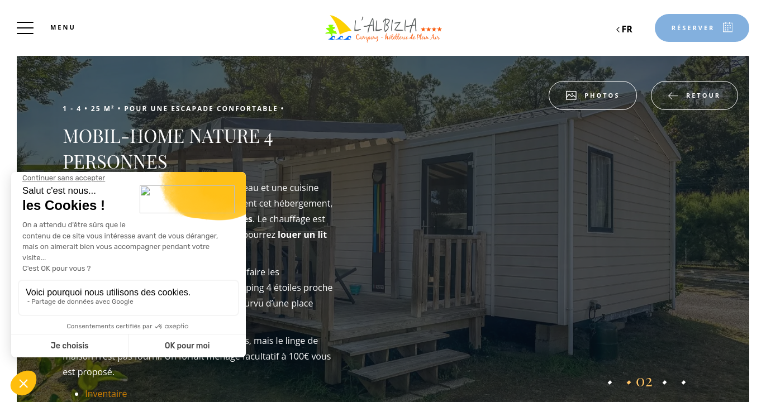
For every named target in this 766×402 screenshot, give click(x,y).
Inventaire (106, 393)
